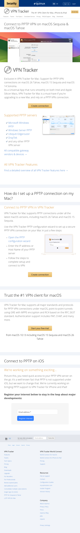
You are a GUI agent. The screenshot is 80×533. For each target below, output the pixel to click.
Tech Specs (19, 16)
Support (42, 464)
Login (74, 4)
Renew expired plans (11, 483)
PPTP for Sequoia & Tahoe (12, 495)
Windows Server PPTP (20, 130)
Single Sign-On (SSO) (11, 492)
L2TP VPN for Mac (10, 498)
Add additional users (10, 486)
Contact (18, 445)
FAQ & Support (46, 16)
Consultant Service (29, 16)
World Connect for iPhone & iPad (50, 458)
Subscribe (51, 438)
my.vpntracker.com (46, 485)
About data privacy (22, 439)
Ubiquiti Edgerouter (19, 134)
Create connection (40, 105)
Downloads (60, 16)
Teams (12, 16)
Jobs (41, 516)
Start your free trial (40, 328)
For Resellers (8, 476)
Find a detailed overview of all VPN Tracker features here (36, 170)
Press (9, 445)
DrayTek (12, 137)
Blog (53, 16)
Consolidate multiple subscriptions (15, 489)
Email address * (25, 412)
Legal (13, 445)
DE (57, 4)
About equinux (44, 504)
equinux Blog (44, 513)
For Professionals (9, 480)
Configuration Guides (47, 482)
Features (6, 16)
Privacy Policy (44, 507)
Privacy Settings (45, 525)
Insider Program (45, 488)
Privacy (28, 445)
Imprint (23, 445)
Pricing (39, 16)
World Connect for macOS (48, 455)
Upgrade (7, 473)
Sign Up (66, 4)
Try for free (75, 12)
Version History (45, 492)
